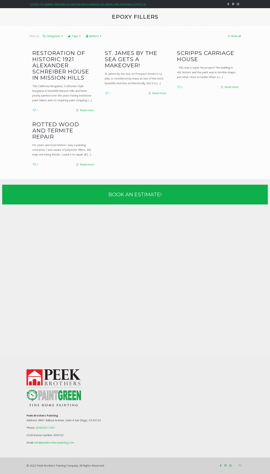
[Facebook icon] (228, 4)
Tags (74, 36)
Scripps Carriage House (205, 56)
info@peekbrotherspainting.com (54, 442)
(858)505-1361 (45, 427)
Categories (53, 36)
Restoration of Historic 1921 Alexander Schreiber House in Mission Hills (60, 65)
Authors (94, 36)
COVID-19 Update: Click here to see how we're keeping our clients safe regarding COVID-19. (88, 4)
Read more (87, 110)
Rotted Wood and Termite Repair (55, 130)
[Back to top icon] (240, 465)
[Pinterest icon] (233, 4)
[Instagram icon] (238, 4)
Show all (234, 36)
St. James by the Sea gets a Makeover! (131, 59)
